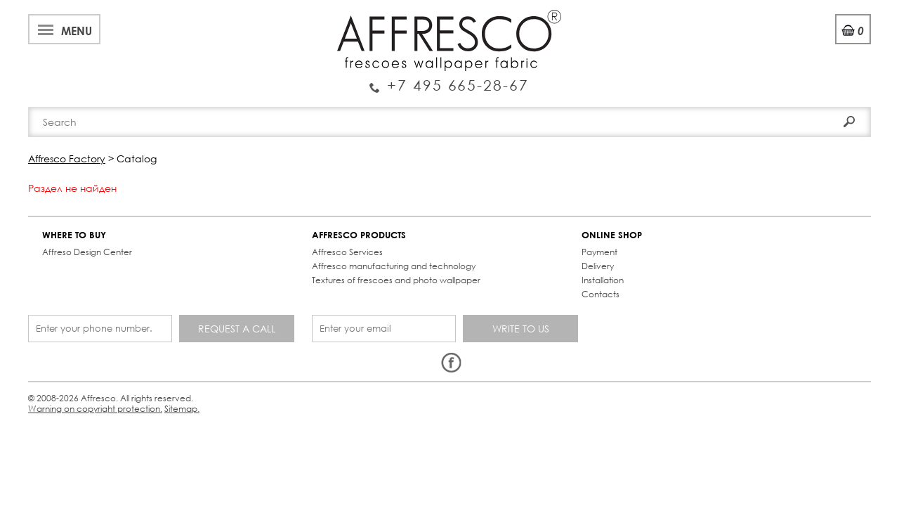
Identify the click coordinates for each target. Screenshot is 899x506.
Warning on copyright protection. (291, 347)
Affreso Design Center (94, 241)
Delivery (392, 255)
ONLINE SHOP (406, 224)
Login (756, 49)
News (268, 16)
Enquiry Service (122, 59)
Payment (394, 241)
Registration (814, 49)
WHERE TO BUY (81, 224)
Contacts (634, 107)
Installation (397, 269)
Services (317, 16)
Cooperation (388, 16)
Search (831, 75)
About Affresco (77, 16)
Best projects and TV (187, 16)
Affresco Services (223, 241)
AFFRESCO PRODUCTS (235, 224)
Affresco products (453, 107)
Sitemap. (385, 347)
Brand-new (269, 107)
